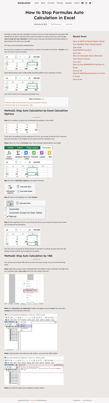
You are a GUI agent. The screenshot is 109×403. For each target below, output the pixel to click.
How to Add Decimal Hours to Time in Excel (89, 74)
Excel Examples (56, 24)
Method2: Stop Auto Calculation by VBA (19, 105)
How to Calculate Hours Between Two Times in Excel (88, 57)
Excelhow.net (33, 400)
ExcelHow (24, 3)
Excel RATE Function (82, 50)
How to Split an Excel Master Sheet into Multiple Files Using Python (88, 43)
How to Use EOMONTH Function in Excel (88, 66)
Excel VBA (69, 24)
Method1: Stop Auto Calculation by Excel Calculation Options (26, 102)
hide (42, 99)
